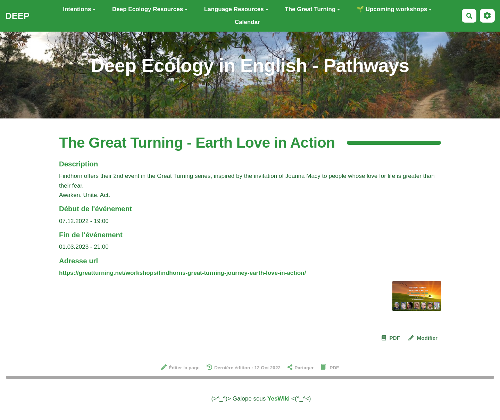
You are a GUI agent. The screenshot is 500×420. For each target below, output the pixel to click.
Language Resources (236, 9)
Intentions (79, 9)
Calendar (247, 22)
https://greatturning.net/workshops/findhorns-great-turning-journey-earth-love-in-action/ (182, 273)
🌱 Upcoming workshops (394, 9)
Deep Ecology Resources (150, 9)
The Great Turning (312, 9)
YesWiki (278, 398)
